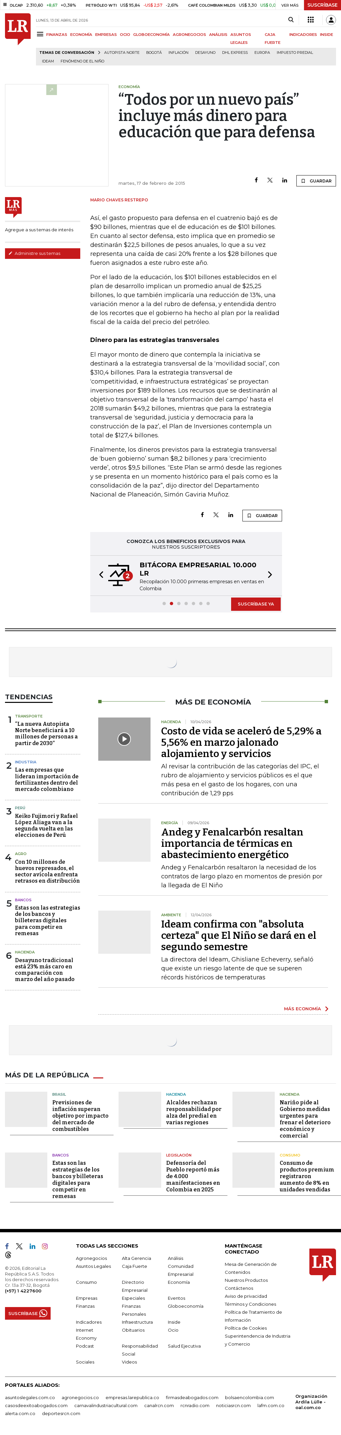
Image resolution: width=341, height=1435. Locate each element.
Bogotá (154, 53)
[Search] (290, 20)
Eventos (176, 1298)
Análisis (175, 1258)
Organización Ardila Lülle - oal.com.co (311, 1401)
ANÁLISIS (218, 34)
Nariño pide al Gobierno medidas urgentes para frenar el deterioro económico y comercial (305, 1119)
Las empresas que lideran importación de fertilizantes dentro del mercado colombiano (47, 779)
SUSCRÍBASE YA (256, 604)
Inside (174, 1322)
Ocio (173, 1330)
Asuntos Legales (93, 1266)
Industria (25, 762)
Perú (20, 808)
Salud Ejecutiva (184, 1346)
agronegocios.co (80, 1397)
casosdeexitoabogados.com (36, 1405)
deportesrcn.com (61, 1413)
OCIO (125, 34)
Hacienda (25, 952)
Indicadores (89, 1322)
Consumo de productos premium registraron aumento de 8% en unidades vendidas (307, 1176)
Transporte (29, 716)
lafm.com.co (270, 1405)
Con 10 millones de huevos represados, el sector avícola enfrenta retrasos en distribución (47, 871)
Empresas (86, 1298)
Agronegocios (91, 1258)
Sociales (85, 1362)
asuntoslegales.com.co (30, 1397)
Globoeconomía (185, 1306)
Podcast (85, 1346)
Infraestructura (137, 1322)
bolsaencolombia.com (249, 1397)
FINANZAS (56, 34)
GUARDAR (316, 180)
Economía (179, 1282)
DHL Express (235, 53)
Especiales (133, 1298)
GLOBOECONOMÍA (151, 34)
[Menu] (41, 34)
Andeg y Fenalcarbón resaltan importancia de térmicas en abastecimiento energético (232, 843)
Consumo (290, 1155)
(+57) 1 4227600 (23, 1290)
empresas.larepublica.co (132, 1397)
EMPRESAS (106, 34)
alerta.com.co (20, 1413)
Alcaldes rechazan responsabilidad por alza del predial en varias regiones (193, 1112)
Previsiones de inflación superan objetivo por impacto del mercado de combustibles (80, 1115)
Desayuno (205, 53)
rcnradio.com (194, 1405)
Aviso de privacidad (246, 1296)
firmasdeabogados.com (192, 1397)
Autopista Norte (122, 53)
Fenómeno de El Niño (82, 61)
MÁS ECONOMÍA (302, 1008)
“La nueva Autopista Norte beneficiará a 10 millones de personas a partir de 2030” (46, 733)
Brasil (59, 1094)
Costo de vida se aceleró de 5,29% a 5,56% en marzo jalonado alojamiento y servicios (241, 742)
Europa (262, 53)
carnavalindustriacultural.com (106, 1405)
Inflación (178, 53)
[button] (99, 576)
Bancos (23, 900)
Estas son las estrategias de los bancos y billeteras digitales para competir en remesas (47, 921)
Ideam (48, 61)
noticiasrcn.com (233, 1405)
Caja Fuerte (134, 1266)
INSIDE (326, 34)
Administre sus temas (34, 253)
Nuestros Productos (246, 1280)
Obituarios (133, 1330)
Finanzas (85, 1306)
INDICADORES (303, 34)
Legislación (178, 1155)
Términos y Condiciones (250, 1304)
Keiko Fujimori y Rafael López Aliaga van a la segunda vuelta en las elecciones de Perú (46, 825)
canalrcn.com (159, 1405)
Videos (129, 1362)
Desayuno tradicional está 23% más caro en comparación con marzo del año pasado (45, 970)
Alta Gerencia (136, 1258)
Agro (21, 853)
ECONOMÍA (81, 34)
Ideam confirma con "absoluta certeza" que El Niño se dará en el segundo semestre (238, 935)
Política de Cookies (246, 1328)
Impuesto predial (295, 53)
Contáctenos (239, 1288)
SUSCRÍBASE (322, 5)
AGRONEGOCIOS (189, 34)
